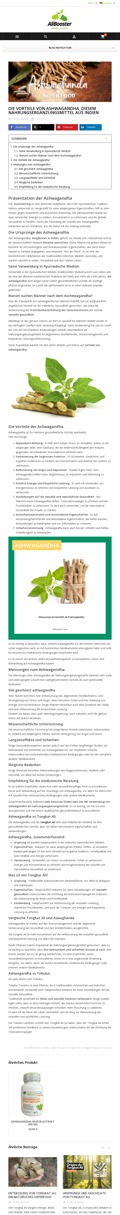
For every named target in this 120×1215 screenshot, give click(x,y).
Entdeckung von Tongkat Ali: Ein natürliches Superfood (32, 1195)
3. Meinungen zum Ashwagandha (30, 164)
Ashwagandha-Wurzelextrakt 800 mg (33, 1123)
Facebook (17, 127)
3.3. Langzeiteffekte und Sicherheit (34, 178)
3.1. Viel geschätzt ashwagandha (33, 169)
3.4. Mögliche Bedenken (28, 182)
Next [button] (109, 1147)
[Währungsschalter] (93, 3)
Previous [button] (103, 1147)
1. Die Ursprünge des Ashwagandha (31, 146)
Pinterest (64, 127)
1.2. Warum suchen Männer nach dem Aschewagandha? (47, 155)
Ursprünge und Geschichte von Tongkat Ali (84, 1195)
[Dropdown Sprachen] (107, 3)
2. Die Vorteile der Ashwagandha (30, 160)
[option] (33, 1103)
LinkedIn (87, 127)
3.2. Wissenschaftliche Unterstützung (36, 173)
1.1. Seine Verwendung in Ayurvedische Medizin (42, 151)
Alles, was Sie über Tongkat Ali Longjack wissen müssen (78, 1047)
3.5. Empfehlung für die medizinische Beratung (42, 186)
